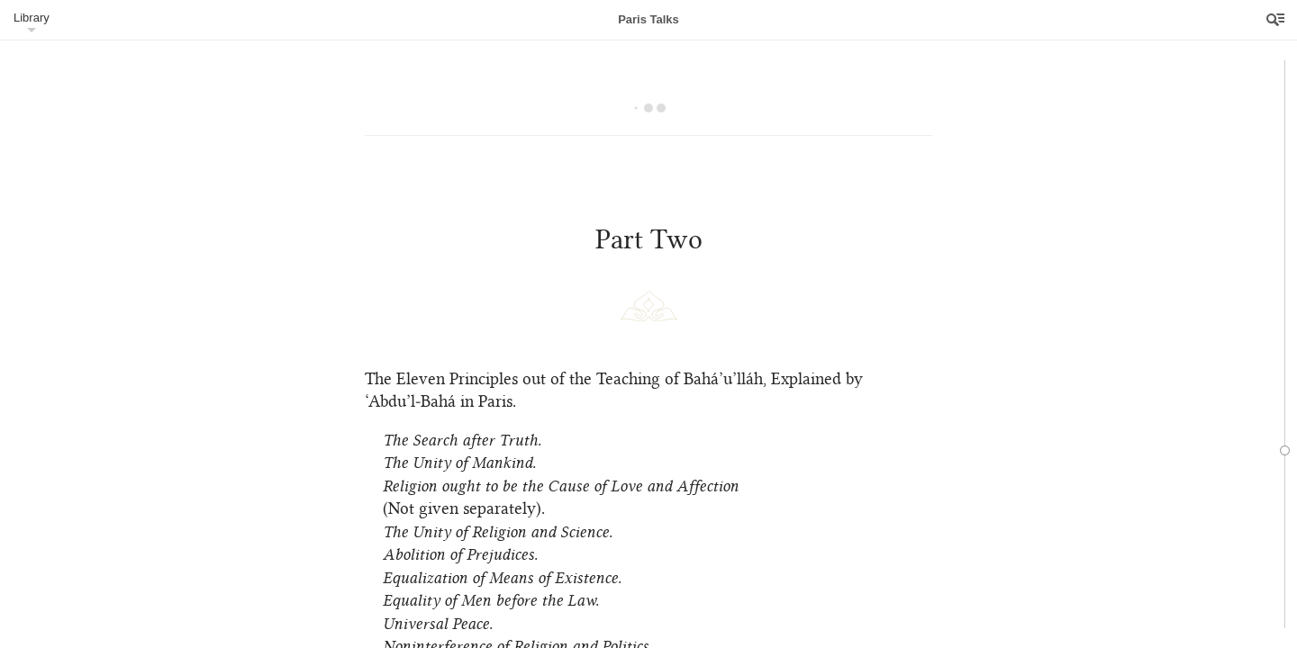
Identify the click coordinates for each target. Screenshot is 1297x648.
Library (32, 17)
